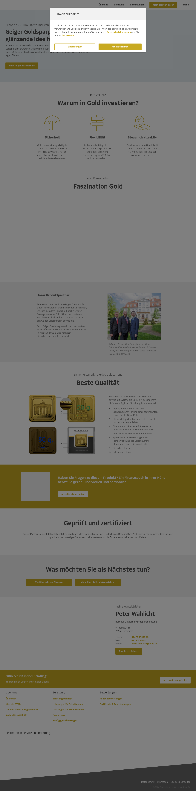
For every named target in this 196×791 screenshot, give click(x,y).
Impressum (68, 35)
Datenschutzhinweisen (119, 32)
